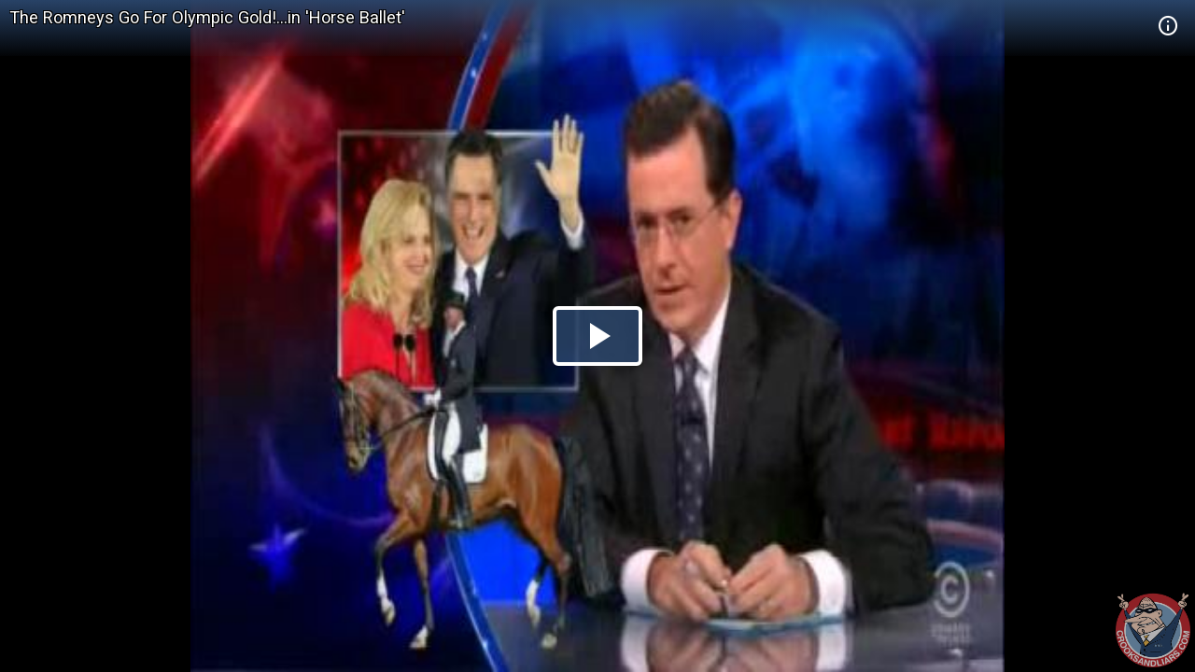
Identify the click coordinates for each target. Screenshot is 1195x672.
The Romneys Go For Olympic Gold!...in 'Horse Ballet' (207, 17)
